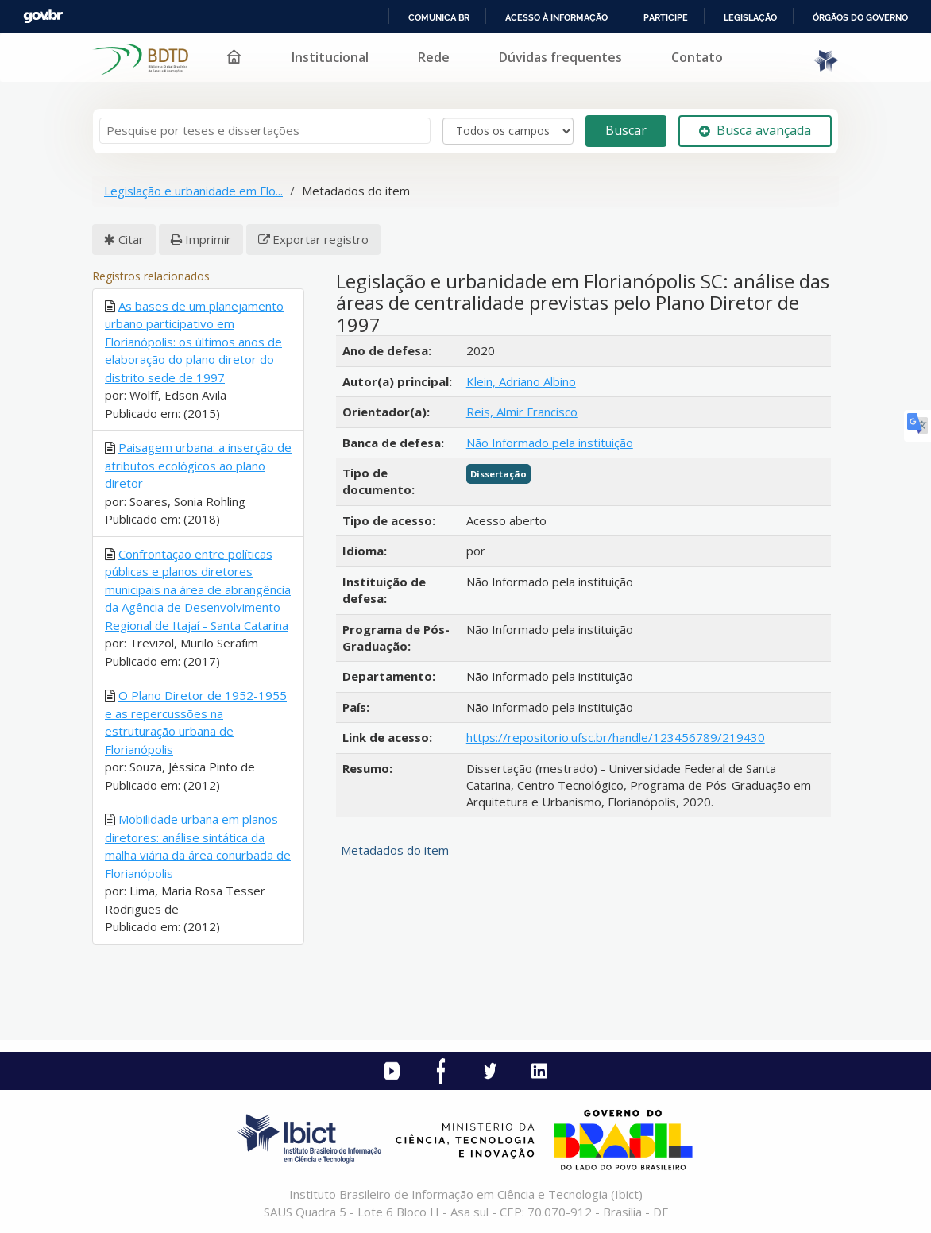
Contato (697, 57)
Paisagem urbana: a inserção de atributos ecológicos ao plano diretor (198, 465)
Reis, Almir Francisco (522, 411)
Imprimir (208, 239)
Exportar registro (320, 239)
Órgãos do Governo (860, 17)
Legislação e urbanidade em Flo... (193, 191)
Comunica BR (438, 17)
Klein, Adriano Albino (521, 381)
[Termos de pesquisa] (265, 131)
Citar (131, 239)
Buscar (626, 130)
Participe (665, 17)
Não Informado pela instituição (549, 442)
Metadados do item (395, 850)
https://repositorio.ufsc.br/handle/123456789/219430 (615, 737)
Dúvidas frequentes (560, 57)
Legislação (750, 17)
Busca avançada (755, 130)
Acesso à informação (556, 17)
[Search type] (508, 131)
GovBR (43, 16)
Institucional (330, 57)
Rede (434, 57)
